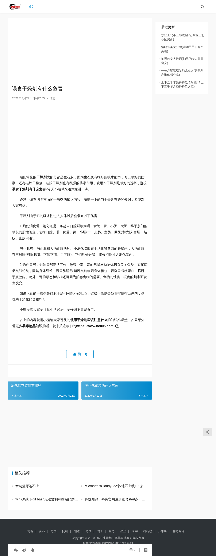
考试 (88, 531)
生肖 (112, 531)
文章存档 (95, 543)
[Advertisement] (80, 51)
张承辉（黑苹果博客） (117, 538)
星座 (123, 531)
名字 (135, 531)
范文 (54, 531)
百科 (42, 531)
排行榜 (147, 531)
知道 (77, 531)
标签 (86, 543)
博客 (30, 531)
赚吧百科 (178, 531)
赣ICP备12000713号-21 (117, 543)
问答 (65, 531)
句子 (100, 531)
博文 (32, 6)
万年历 (162, 531)
